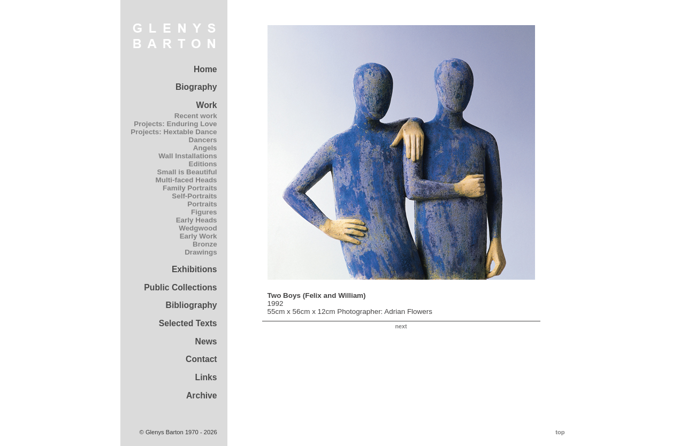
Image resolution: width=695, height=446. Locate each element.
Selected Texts (188, 323)
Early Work (198, 236)
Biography (196, 86)
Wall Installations (187, 156)
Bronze (205, 244)
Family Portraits (190, 188)
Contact (201, 359)
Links (206, 377)
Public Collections (180, 287)
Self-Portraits (194, 196)
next (401, 326)
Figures (204, 212)
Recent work (195, 116)
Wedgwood (198, 228)
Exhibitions (194, 269)
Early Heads (196, 220)
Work (206, 105)
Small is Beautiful (187, 172)
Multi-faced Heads (186, 180)
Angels (205, 148)
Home (205, 69)
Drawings (201, 252)
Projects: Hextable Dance (174, 132)
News (206, 341)
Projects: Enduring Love (175, 124)
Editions (203, 164)
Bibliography (191, 305)
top (559, 432)
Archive (201, 395)
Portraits (202, 204)
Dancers (203, 140)
